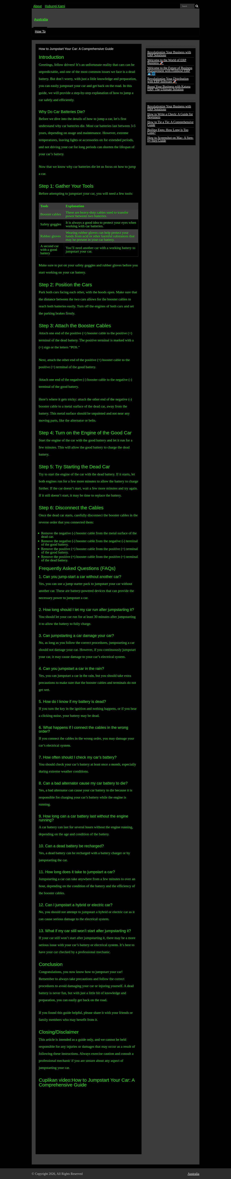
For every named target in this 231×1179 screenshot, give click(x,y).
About (37, 6)
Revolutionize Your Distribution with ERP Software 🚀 (168, 80)
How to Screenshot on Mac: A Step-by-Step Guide (170, 139)
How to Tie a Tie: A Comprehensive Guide (170, 123)
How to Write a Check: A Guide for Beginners (170, 115)
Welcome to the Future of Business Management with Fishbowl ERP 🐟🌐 (169, 70)
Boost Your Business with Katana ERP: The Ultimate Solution (168, 88)
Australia (41, 19)
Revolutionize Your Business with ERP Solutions (169, 53)
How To (40, 31)
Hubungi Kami (55, 6)
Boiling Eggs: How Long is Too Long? (167, 131)
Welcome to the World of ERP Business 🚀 (166, 61)
